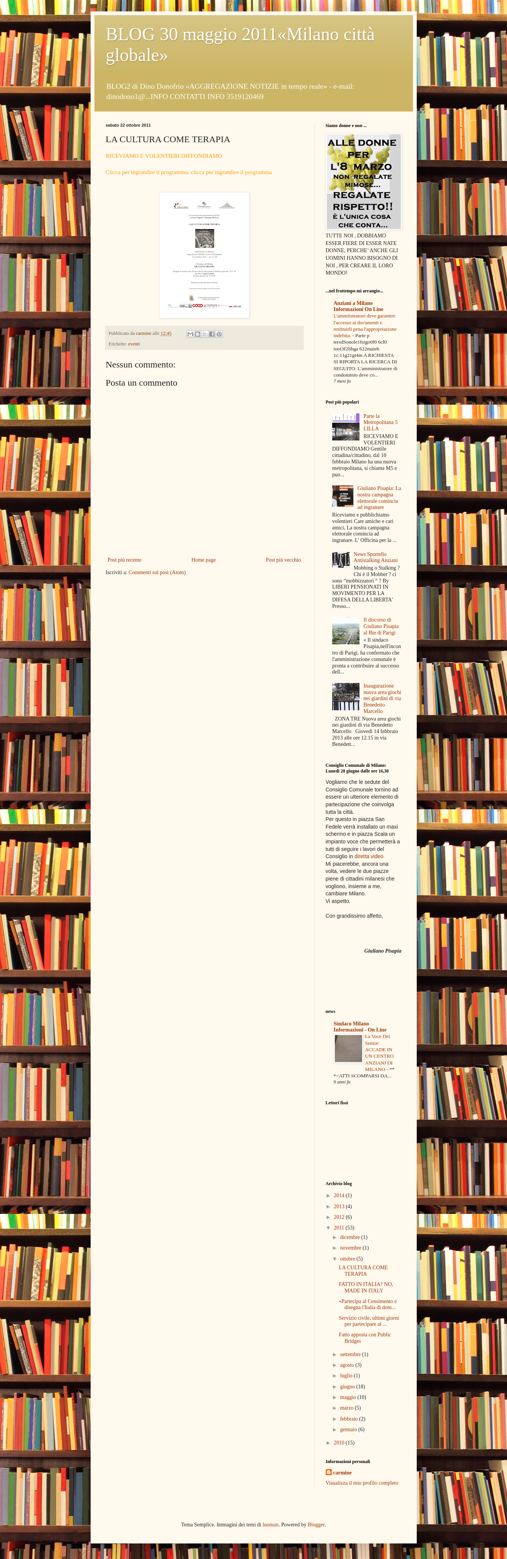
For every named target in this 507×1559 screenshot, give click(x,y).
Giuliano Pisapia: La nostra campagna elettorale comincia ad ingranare (379, 497)
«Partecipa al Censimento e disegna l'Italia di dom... (368, 1304)
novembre (351, 1248)
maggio (349, 1397)
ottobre (348, 1259)
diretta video (369, 856)
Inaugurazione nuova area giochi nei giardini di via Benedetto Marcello (383, 698)
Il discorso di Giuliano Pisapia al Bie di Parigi (381, 626)
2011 (339, 1228)
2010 (340, 1443)
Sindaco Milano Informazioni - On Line (360, 1027)
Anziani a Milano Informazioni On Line (358, 306)
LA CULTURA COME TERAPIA (363, 1271)
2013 (340, 1206)
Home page (203, 560)
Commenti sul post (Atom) (157, 572)
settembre (351, 1354)
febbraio (349, 1419)
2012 (340, 1217)
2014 (340, 1195)
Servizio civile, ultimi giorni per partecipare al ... (369, 1321)
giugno (348, 1386)
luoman (270, 1525)
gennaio (349, 1429)
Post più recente (124, 560)
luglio (347, 1375)
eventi (134, 344)
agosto (347, 1365)
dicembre (350, 1237)
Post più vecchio (283, 560)
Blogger (316, 1525)
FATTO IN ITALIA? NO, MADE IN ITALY (366, 1287)
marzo (347, 1408)
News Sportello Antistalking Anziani (376, 557)
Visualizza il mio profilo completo (362, 1483)
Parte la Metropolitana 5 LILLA (381, 422)
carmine (342, 1473)
